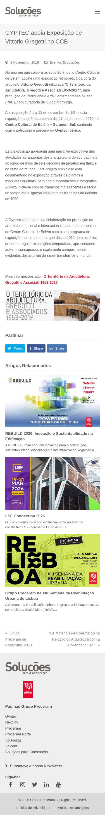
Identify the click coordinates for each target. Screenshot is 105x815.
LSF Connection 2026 (25, 516)
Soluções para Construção (26, 752)
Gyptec (11, 716)
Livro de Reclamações (72, 808)
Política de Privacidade (33, 808)
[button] (97, 11)
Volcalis (11, 746)
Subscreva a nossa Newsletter (36, 766)
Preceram (13, 728)
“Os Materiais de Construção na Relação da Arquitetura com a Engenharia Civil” (74, 639)
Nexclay (11, 722)
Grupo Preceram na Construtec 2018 (18, 639)
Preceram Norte (18, 734)
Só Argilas (13, 740)
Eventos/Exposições (65, 62)
